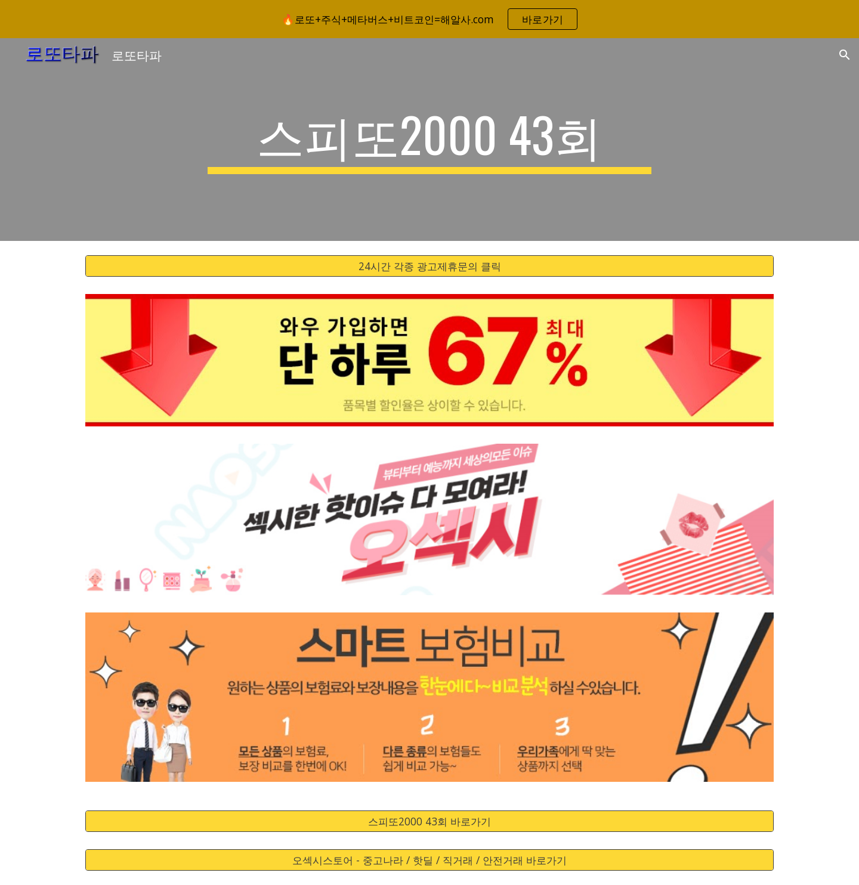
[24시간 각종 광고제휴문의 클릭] (429, 266)
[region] (429, 19)
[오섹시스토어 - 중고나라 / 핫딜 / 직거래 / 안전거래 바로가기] (429, 860)
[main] (429, 139)
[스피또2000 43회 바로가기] (429, 821)
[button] (844, 55)
